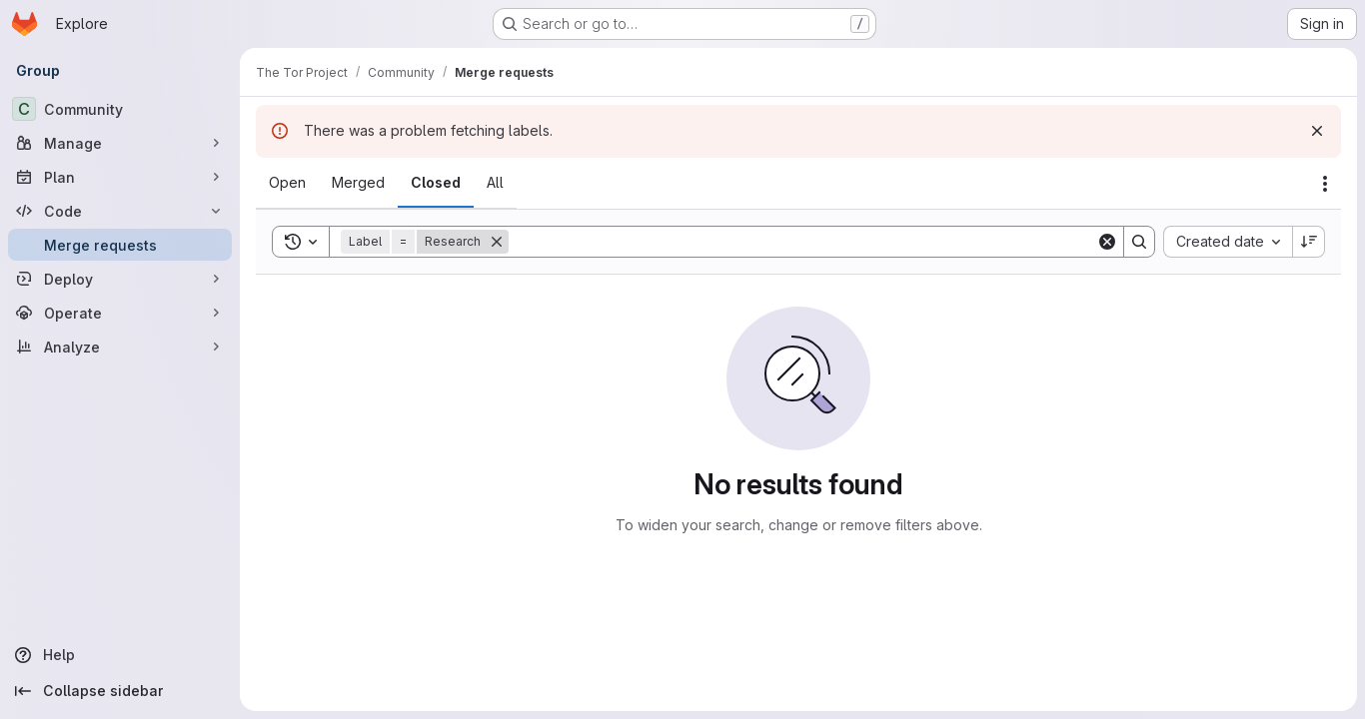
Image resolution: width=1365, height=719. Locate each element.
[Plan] (120, 177)
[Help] (120, 655)
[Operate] (120, 313)
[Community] (120, 109)
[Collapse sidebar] (120, 691)
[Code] (120, 211)
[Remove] (497, 242)
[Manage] (120, 143)
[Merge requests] (120, 245)
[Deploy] (120, 279)
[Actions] (1325, 184)
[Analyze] (120, 346)
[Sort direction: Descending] (1309, 242)
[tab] (287, 183)
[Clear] (1107, 242)
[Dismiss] (1317, 131)
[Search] (802, 242)
